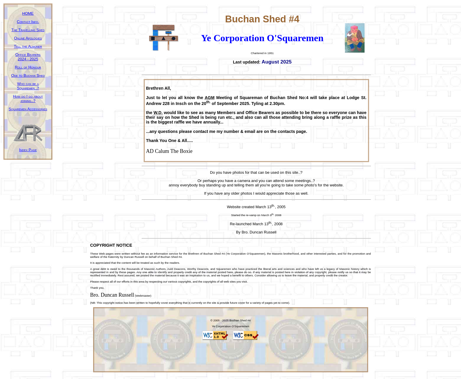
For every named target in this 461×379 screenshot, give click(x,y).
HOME (28, 13)
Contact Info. (28, 21)
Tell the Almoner (28, 46)
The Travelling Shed (28, 30)
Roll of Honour (28, 67)
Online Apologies (28, 38)
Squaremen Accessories (28, 109)
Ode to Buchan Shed (28, 75)
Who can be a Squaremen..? (28, 85)
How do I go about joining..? (28, 98)
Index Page (28, 150)
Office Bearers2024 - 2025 (27, 56)
